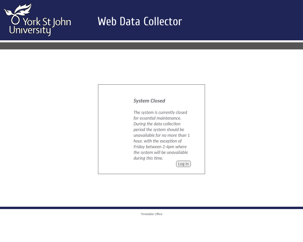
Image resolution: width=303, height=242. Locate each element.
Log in (183, 164)
